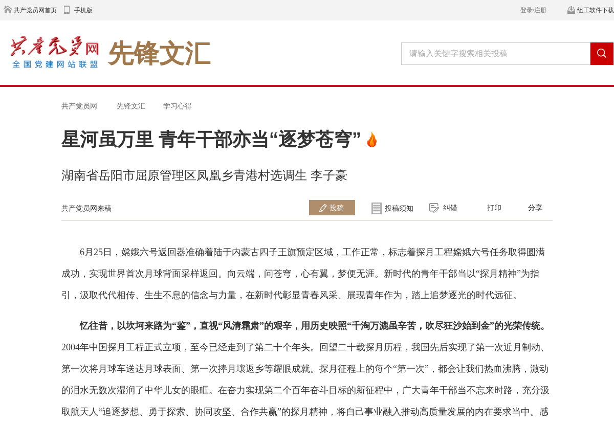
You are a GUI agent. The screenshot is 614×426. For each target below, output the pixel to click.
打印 (494, 208)
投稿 (337, 208)
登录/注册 (533, 10)
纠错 (450, 208)
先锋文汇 (131, 106)
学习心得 (177, 106)
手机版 (83, 10)
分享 (535, 208)
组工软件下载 (595, 10)
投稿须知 (399, 208)
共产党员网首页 (35, 10)
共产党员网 (79, 106)
